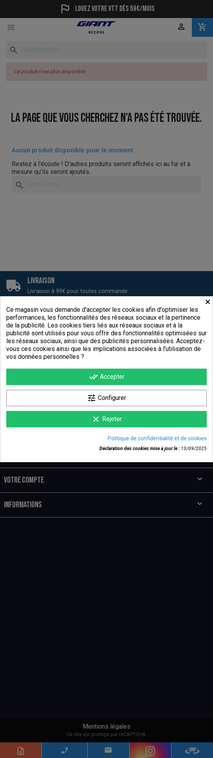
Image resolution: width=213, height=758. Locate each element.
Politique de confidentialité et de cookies (157, 438)
